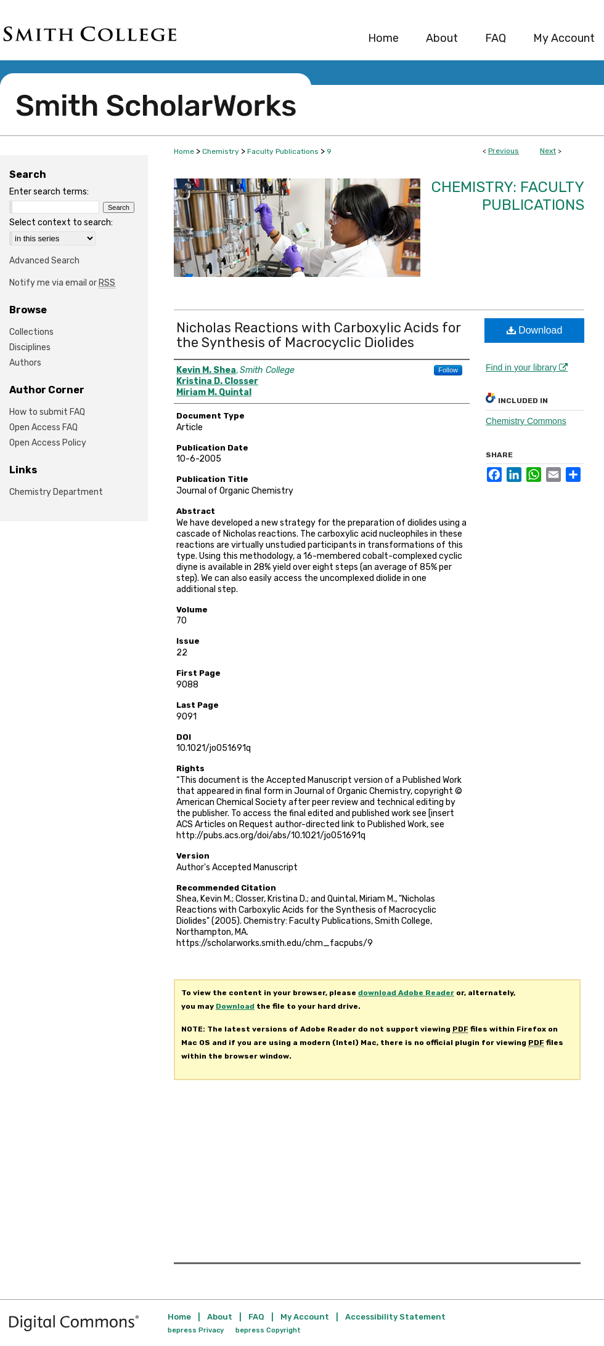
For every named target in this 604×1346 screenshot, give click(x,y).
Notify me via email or (62, 283)
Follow (448, 370)
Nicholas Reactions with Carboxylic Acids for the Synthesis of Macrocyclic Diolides (318, 335)
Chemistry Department (56, 492)
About (219, 1316)
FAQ (256, 1316)
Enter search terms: (49, 191)
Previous (503, 150)
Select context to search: (61, 222)
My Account (304, 1316)
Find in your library (527, 367)
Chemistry (220, 151)
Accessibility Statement (395, 1316)
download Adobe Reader (406, 992)
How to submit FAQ (47, 412)
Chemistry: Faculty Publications (507, 196)
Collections (31, 332)
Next (548, 150)
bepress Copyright (268, 1330)
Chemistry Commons (526, 421)
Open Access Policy (47, 443)
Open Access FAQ (43, 427)
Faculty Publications (283, 151)
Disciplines (30, 347)
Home (184, 151)
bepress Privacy (196, 1330)
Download (535, 330)
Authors (25, 363)
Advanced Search (44, 260)
